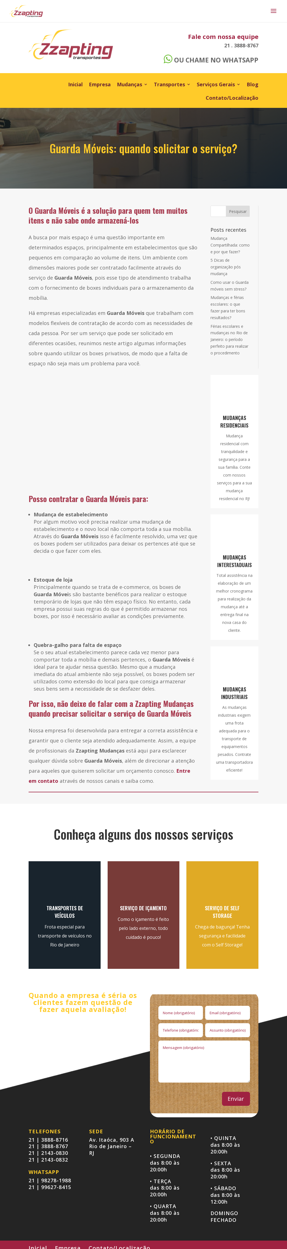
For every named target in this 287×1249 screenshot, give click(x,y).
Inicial (75, 85)
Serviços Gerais (216, 85)
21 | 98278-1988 (50, 1180)
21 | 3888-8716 (48, 1139)
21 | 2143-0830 (48, 1153)
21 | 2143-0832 (48, 1159)
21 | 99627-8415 (50, 1187)
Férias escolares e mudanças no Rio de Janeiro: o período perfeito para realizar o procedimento (229, 340)
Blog (252, 85)
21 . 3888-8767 (241, 45)
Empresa (100, 85)
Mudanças (129, 85)
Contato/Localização (232, 98)
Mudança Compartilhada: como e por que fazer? (230, 245)
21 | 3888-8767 (48, 1146)
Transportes (169, 85)
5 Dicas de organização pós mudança (225, 266)
